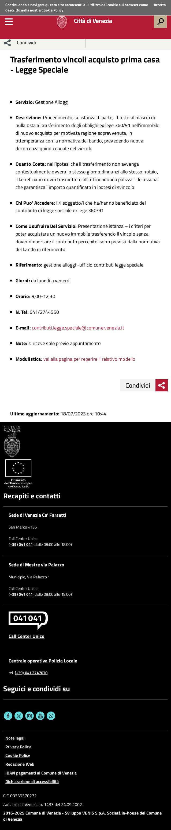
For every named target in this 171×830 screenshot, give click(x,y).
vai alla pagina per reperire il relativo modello (89, 359)
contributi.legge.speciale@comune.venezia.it (78, 327)
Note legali (15, 738)
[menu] (9, 22)
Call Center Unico (26, 636)
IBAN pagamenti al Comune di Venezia (41, 773)
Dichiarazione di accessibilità (32, 781)
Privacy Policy (18, 747)
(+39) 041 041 (21, 544)
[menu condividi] (7, 43)
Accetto (160, 4)
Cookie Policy (52, 10)
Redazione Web (19, 764)
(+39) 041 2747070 (31, 673)
